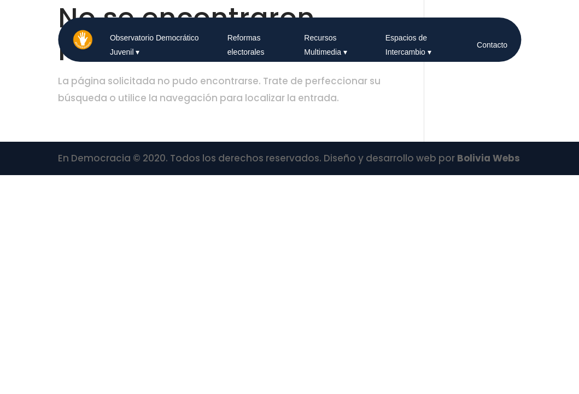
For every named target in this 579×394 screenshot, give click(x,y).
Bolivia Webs (488, 158)
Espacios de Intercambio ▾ (408, 44)
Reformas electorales (246, 44)
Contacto (492, 44)
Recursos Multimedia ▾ (325, 44)
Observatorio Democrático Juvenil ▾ (154, 44)
